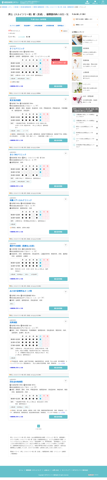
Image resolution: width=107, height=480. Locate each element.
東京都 (16, 7)
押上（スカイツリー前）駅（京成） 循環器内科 (60, 7)
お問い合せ (55, 470)
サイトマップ (66, 470)
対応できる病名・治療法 (85, 19)
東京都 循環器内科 (26, 7)
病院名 (85, 25)
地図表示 (64, 31)
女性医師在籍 (50, 25)
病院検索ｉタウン (7, 7)
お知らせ (46, 470)
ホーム (21, 470)
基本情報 (58, 86)
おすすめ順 (21, 36)
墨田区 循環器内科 (38, 7)
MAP (35, 53)
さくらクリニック (17, 49)
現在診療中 (27, 25)
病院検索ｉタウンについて (33, 470)
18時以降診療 (38, 25)
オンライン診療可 (15, 25)
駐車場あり (61, 25)
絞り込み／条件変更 (38, 19)
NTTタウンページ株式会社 (80, 470)
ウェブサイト (59, 62)
